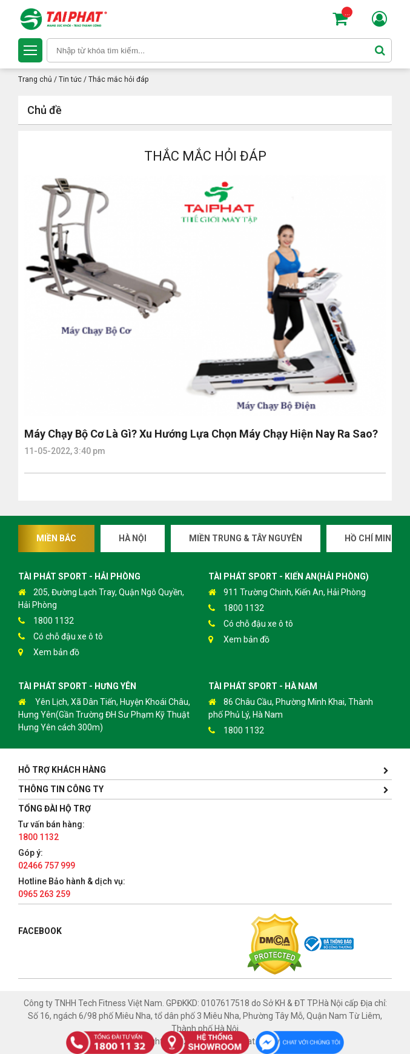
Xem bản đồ (48, 652)
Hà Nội (133, 538)
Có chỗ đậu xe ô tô (60, 636)
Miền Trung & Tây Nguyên (245, 538)
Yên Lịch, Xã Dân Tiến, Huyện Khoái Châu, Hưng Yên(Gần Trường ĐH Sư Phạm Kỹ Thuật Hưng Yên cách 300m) (104, 714)
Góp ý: (46, 859)
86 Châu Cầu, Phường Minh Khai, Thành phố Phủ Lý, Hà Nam (290, 707)
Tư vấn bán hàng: (51, 830)
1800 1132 (46, 621)
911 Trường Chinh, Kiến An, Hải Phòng (287, 592)
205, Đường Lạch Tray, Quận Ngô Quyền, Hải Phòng (101, 598)
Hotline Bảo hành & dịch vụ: (71, 887)
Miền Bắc (56, 538)
